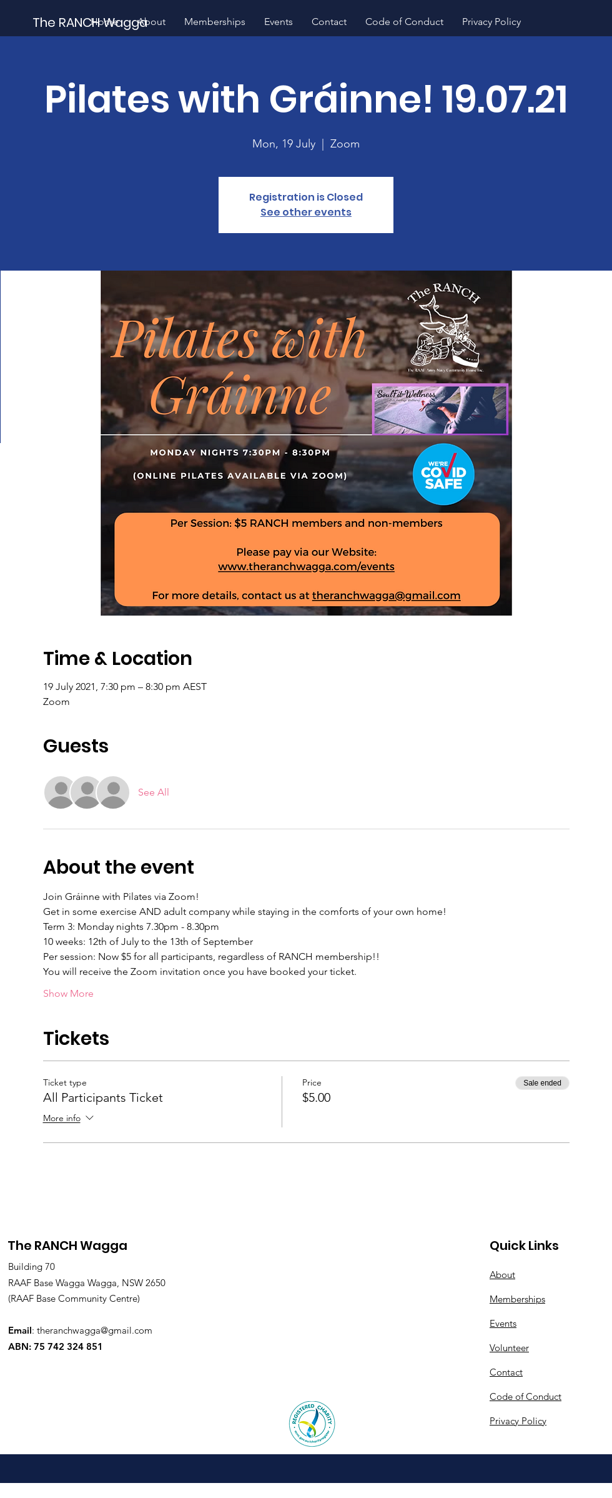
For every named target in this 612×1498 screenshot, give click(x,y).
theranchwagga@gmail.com (94, 1330)
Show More (68, 993)
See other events (306, 212)
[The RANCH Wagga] (90, 22)
